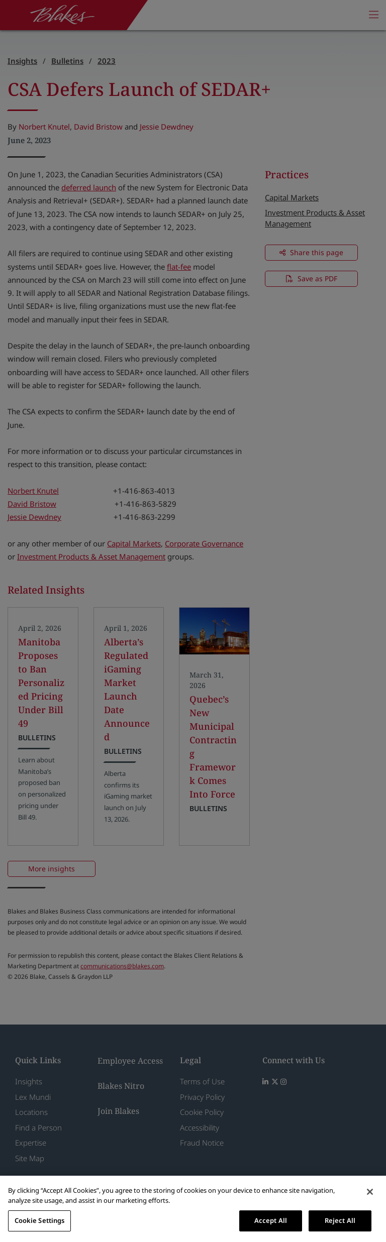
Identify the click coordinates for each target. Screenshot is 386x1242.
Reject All (340, 1220)
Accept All (270, 1220)
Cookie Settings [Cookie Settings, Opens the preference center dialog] (40, 1220)
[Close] (370, 1192)
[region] (193, 1209)
